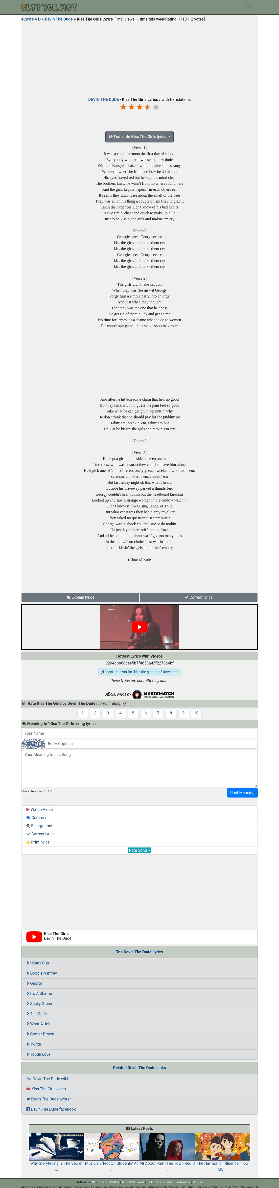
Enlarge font (39, 825)
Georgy (34, 983)
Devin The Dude (58, 19)
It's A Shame (39, 993)
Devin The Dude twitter (48, 1099)
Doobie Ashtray (41, 973)
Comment (37, 817)
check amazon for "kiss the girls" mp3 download (139, 672)
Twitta (33, 1044)
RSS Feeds (136, 1182)
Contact (168, 1182)
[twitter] (93, 1182)
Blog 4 (197, 1182)
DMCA (114, 1182)
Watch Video (39, 809)
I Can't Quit (37, 963)
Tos (124, 1182)
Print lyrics (38, 842)
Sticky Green (39, 1003)
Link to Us (154, 1182)
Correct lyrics (199, 597)
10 (196, 713)
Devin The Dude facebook (51, 1109)
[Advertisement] (139, 58)
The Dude (36, 1013)
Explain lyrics (80, 597)
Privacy (102, 1182)
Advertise (183, 1182)
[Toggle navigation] (250, 7)
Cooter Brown (40, 1034)
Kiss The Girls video (46, 1089)
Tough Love (38, 1054)
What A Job (38, 1024)
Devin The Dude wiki (47, 1078)
